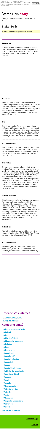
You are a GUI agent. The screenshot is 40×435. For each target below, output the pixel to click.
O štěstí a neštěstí (10, 389)
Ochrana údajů (32, 419)
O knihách (7, 344)
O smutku (7, 383)
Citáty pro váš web (10, 320)
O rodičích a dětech (11, 374)
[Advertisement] (19, 78)
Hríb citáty (6, 98)
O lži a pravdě (9, 350)
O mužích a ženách (11, 359)
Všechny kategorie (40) (11, 410)
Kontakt (34, 425)
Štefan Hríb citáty (9, 196)
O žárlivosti (8, 404)
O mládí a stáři (9, 356)
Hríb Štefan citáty (9, 143)
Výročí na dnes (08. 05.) (12, 317)
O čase (6, 335)
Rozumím (36, 3)
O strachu (7, 392)
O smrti (6, 380)
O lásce (6, 347)
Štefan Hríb (15, 14)
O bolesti (7, 332)
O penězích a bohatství (12, 368)
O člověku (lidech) (10, 338)
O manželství (8, 353)
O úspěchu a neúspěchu (13, 401)
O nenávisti (8, 362)
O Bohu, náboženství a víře (14, 329)
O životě (6, 407)
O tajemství (8, 398)
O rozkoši (7, 377)
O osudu (6, 365)
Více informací (5, 6)
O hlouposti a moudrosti (13, 341)
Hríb (3, 122)
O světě (6, 395)
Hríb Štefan (6, 163)
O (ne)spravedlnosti (11, 386)
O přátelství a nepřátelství (13, 371)
